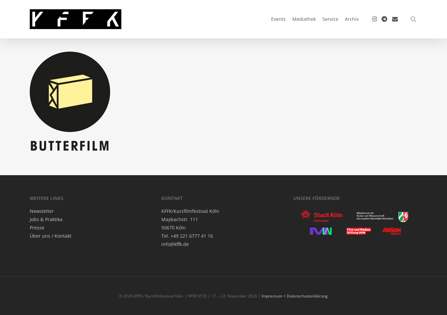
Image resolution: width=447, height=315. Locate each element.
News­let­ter (42, 211)
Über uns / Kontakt (50, 236)
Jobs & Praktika (46, 219)
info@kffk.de (175, 244)
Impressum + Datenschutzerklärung (295, 296)
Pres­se (37, 227)
